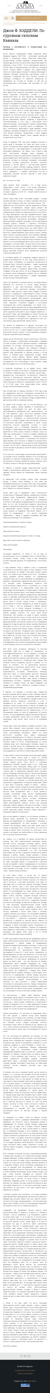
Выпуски (11, 23)
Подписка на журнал (25, 1371)
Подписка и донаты (30, 18)
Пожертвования (25, 1374)
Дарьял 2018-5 (19, 23)
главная (5, 23)
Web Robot (32, 1381)
